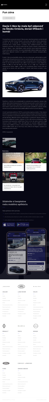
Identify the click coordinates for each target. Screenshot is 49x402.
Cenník (34, 300)
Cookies (45, 399)
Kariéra (37, 399)
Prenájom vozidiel (6, 313)
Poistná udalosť (5, 309)
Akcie (3, 302)
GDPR (41, 399)
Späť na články (9, 18)
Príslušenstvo (5, 311)
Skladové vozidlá (6, 300)
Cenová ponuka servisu (7, 304)
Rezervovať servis (6, 307)
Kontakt (4, 315)
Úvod (3, 296)
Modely (4, 298)
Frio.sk (13, 399)
